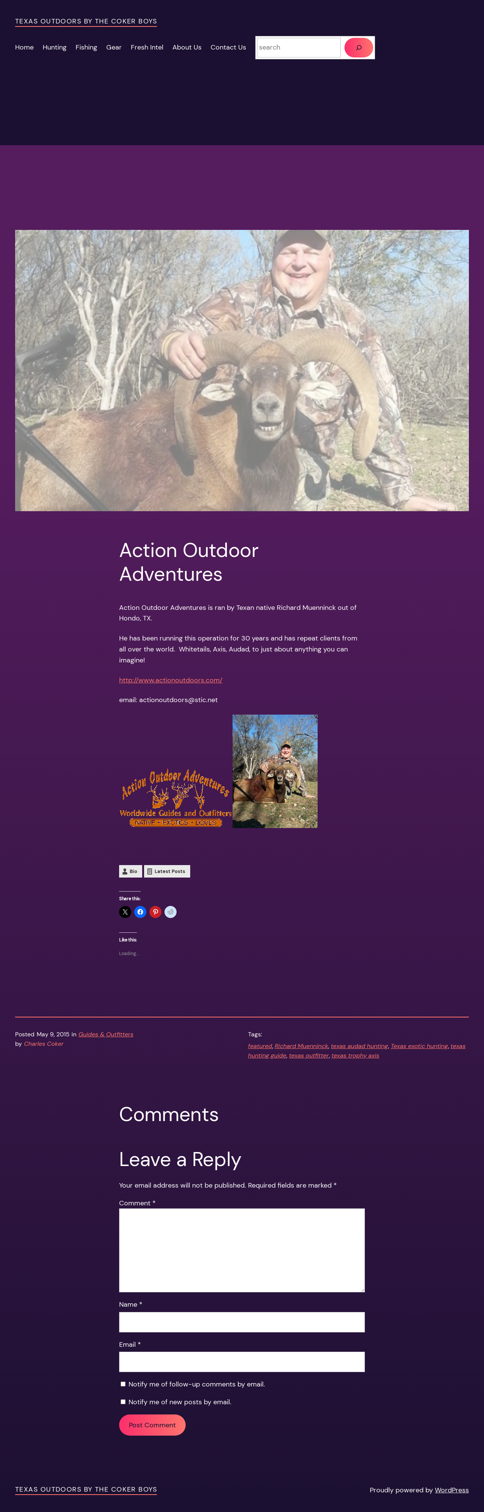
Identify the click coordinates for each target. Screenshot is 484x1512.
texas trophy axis (356, 1055)
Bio (133, 871)
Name (131, 1304)
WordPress (452, 1490)
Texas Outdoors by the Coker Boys (86, 21)
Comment (137, 1203)
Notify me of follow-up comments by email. (197, 1384)
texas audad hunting (359, 1046)
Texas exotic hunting (419, 1046)
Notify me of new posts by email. (180, 1402)
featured (260, 1046)
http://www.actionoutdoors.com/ (170, 680)
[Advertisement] (242, 177)
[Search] (358, 47)
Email (130, 1344)
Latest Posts (170, 871)
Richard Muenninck (301, 1046)
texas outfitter (309, 1055)
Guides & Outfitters (106, 1034)
